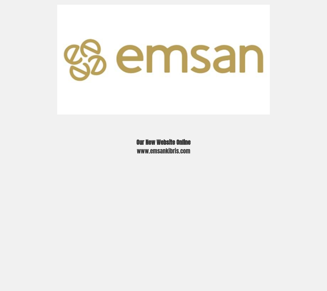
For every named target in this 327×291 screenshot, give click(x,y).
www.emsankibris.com (163, 151)
